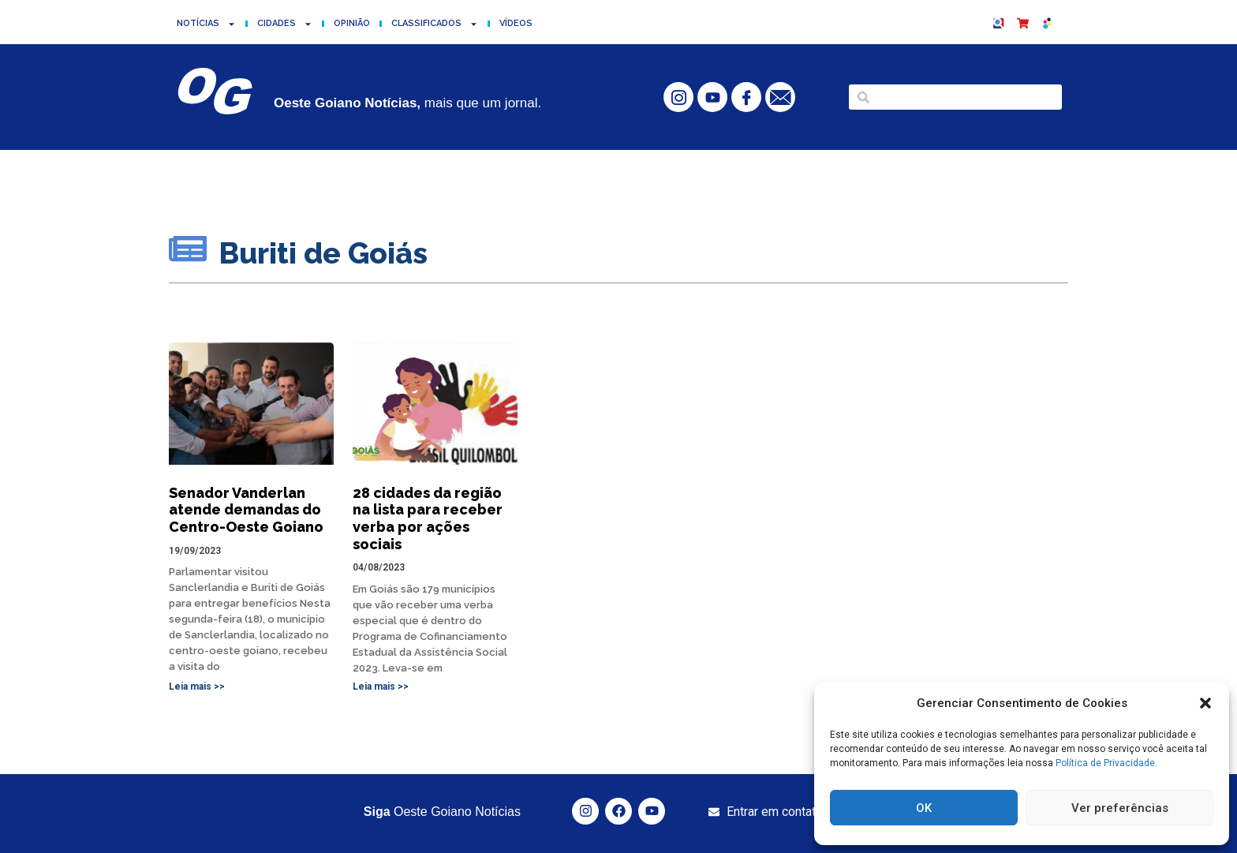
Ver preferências (1119, 808)
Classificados (434, 24)
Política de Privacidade (1105, 763)
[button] (1205, 703)
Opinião (352, 23)
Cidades (284, 24)
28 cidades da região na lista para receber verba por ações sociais (428, 518)
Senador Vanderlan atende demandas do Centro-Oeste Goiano (246, 509)
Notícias (206, 24)
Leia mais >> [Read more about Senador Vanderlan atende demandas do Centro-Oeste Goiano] (197, 686)
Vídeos (516, 23)
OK (924, 808)
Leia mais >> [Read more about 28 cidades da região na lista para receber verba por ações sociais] (381, 686)
